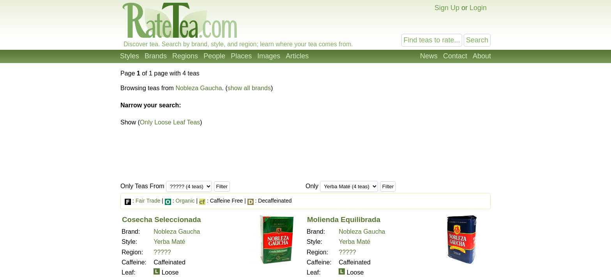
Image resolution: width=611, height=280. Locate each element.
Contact (455, 56)
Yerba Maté (169, 241)
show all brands (249, 88)
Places (241, 56)
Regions (185, 56)
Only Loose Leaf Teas (170, 122)
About (482, 56)
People (214, 56)
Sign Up (446, 8)
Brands (156, 56)
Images (268, 56)
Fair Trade (148, 201)
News (429, 56)
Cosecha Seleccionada (161, 219)
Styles (129, 56)
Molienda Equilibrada (343, 219)
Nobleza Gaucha (198, 88)
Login (478, 8)
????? (162, 252)
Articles (297, 56)
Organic (185, 201)
